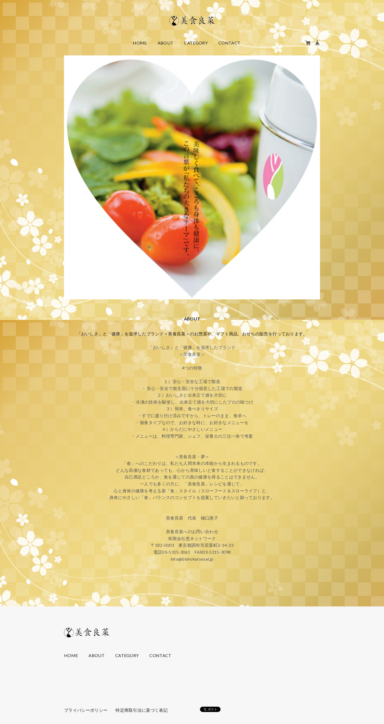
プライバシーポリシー (85, 710)
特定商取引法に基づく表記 (141, 710)
